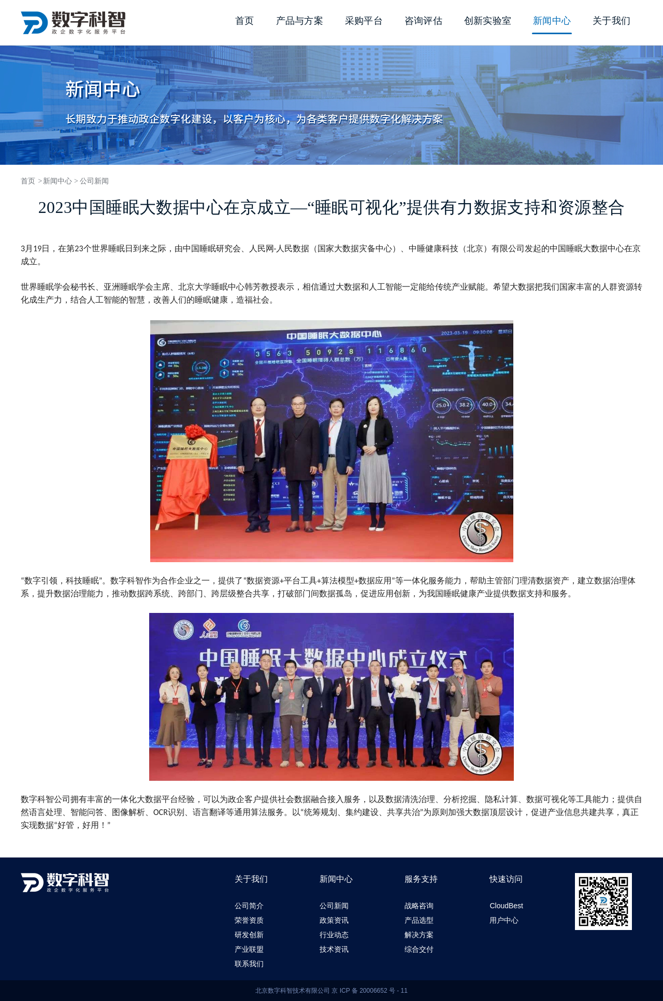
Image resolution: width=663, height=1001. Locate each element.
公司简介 (249, 906)
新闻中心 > (60, 181)
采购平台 (364, 21)
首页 (244, 21)
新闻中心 (552, 21)
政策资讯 (334, 920)
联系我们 (249, 964)
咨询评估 (423, 21)
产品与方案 (299, 21)
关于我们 (611, 21)
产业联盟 (249, 949)
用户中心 (503, 920)
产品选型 (419, 920)
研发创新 (249, 935)
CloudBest (506, 906)
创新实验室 (487, 21)
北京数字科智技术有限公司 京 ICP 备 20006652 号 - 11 (331, 990)
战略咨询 (419, 906)
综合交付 (419, 949)
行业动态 (334, 935)
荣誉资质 (249, 920)
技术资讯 (334, 949)
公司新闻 (94, 181)
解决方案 (419, 935)
